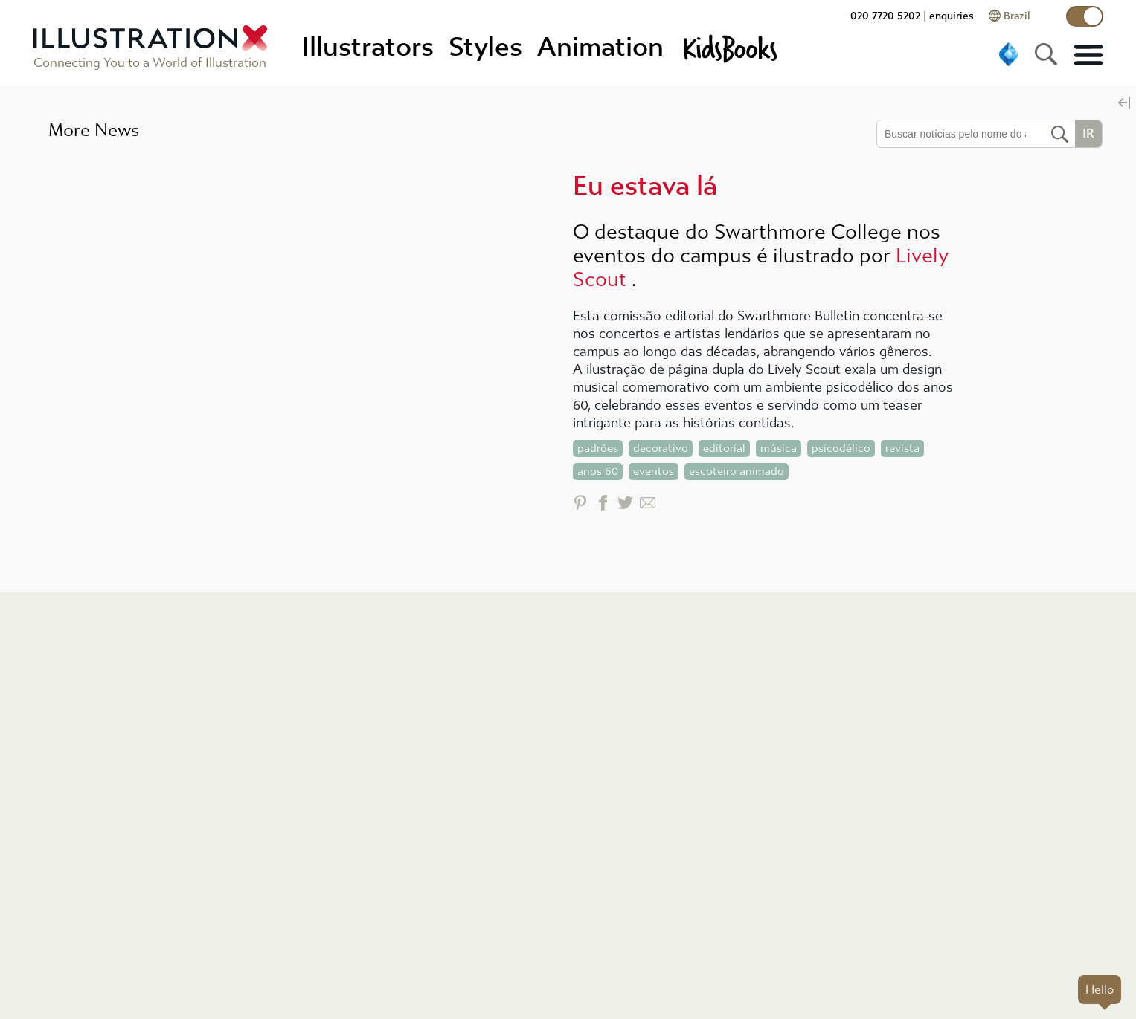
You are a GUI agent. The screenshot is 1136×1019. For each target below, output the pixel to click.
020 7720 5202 (885, 16)
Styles (485, 47)
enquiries (951, 16)
